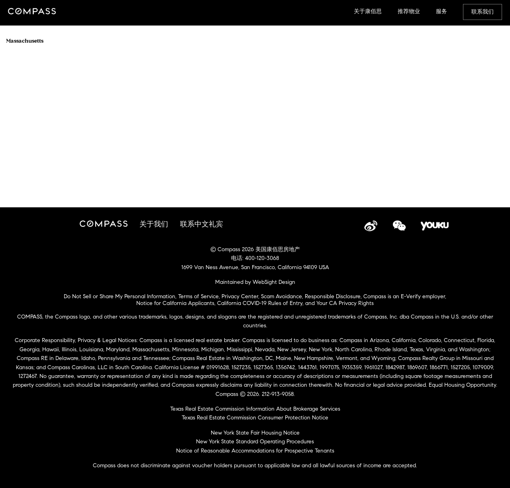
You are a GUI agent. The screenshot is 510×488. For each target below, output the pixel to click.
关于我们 (153, 224)
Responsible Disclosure (333, 296)
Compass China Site (32, 12)
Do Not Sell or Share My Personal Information (119, 296)
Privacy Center (240, 296)
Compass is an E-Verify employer (404, 296)
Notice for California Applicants (175, 303)
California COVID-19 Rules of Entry (259, 303)
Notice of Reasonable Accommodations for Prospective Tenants (255, 450)
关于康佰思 (368, 11)
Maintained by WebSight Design (255, 282)
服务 (441, 11)
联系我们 (482, 11)
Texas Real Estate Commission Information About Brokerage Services (255, 408)
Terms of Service (198, 296)
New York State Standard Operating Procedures (255, 441)
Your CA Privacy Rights (345, 303)
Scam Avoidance (281, 296)
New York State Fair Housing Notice (255, 432)
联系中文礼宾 (201, 224)
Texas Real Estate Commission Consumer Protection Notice (255, 417)
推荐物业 (409, 11)
